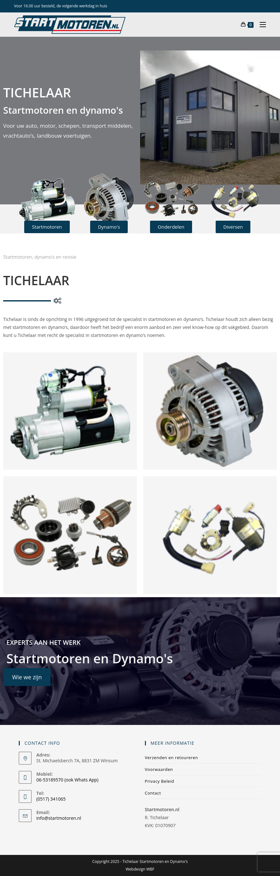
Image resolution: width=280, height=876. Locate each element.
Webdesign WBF (140, 869)
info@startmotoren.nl (58, 818)
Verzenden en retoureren (171, 757)
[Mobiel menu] (260, 24)
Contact (153, 793)
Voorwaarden (159, 769)
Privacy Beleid (159, 781)
